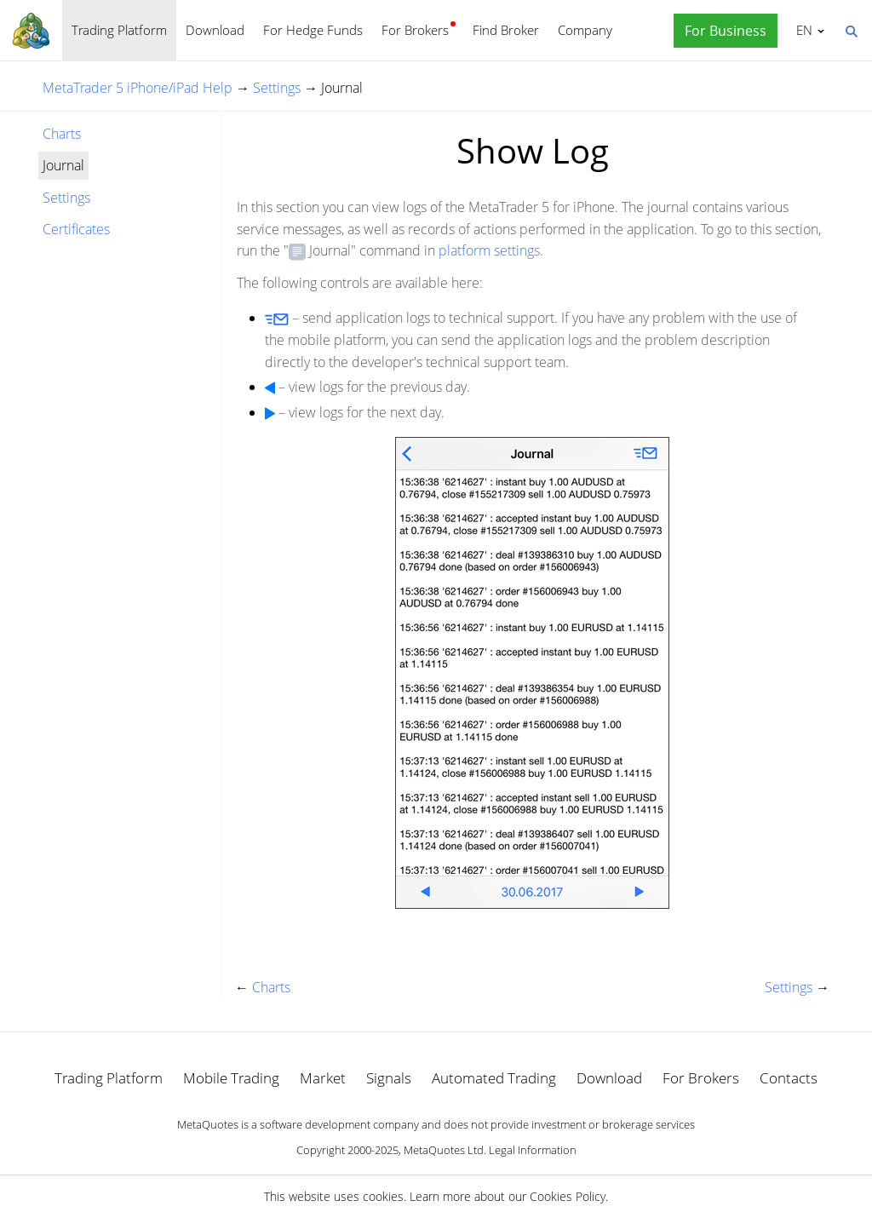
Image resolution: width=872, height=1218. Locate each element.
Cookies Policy (567, 1196)
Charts (62, 133)
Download (215, 29)
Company (585, 29)
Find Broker (506, 29)
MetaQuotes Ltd (444, 1150)
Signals (388, 1078)
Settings (277, 87)
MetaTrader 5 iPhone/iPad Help (137, 87)
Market (323, 1078)
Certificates (76, 229)
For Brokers (415, 29)
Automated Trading (494, 1078)
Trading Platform (119, 29)
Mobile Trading (231, 1078)
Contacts (789, 1078)
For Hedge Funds (313, 29)
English (801, 29)
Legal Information (533, 1150)
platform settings (489, 250)
